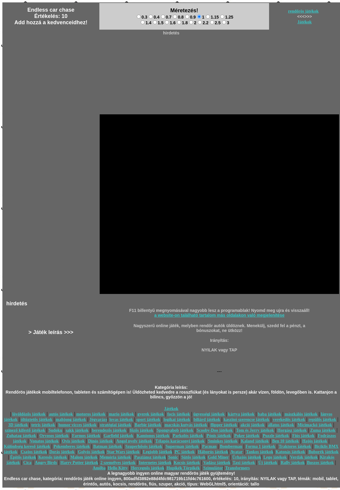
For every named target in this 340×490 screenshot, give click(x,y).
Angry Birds (46, 462)
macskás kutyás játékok (186, 425)
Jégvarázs (98, 419)
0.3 (142, 17)
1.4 (146, 22)
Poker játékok (246, 435)
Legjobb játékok (157, 452)
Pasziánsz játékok (150, 457)
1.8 (182, 22)
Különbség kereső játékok (27, 446)
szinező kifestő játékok (25, 430)
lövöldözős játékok (28, 414)
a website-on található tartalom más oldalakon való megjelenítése (219, 315)
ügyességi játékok (209, 414)
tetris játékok (43, 425)
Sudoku (55, 430)
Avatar (236, 452)
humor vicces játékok (77, 425)
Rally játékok (293, 462)
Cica (27, 462)
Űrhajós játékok (246, 457)
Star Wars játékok (123, 452)
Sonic (173, 457)
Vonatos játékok (44, 441)
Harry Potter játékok (79, 462)
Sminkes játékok (223, 441)
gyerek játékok (150, 414)
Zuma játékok (322, 430)
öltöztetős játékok (36, 419)
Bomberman (231, 446)
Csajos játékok (34, 452)
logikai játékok (176, 419)
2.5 (215, 22)
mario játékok (121, 414)
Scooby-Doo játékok (215, 430)
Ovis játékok (73, 441)
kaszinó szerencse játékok (246, 419)
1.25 (226, 17)
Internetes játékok (155, 462)
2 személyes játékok (117, 462)
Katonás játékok (290, 452)
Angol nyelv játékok (134, 441)
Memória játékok (115, 457)
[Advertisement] (171, 51)
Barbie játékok (148, 425)
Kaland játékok (255, 441)
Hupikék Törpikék (183, 468)
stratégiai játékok (115, 425)
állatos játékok (281, 425)
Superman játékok (182, 446)
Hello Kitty (118, 468)
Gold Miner (218, 457)
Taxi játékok (244, 462)
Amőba (99, 468)
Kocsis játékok (187, 462)
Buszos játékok (320, 462)
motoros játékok (90, 414)
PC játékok (184, 452)
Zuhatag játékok (21, 435)
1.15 (212, 17)
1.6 (170, 22)
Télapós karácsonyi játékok (179, 441)
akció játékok (252, 425)
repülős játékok (322, 419)
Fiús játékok (303, 435)
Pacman (209, 446)
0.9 (190, 17)
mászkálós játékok (301, 414)
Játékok (305, 22)
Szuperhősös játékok (143, 446)
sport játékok (148, 419)
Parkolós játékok (188, 435)
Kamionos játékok (153, 435)
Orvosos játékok (54, 435)
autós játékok (61, 414)
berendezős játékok (109, 430)
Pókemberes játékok (72, 446)
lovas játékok (121, 419)
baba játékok (269, 414)
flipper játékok (223, 425)
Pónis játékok (219, 435)
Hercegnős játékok (147, 468)
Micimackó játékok (315, 425)
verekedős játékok (289, 419)
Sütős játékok (193, 457)
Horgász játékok (292, 430)
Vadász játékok (216, 462)
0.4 (154, 17)
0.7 (166, 17)
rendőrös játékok (303, 11)
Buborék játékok (323, 452)
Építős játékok (23, 457)
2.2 (203, 22)
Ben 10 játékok (285, 441)
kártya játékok (241, 414)
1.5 (158, 22)
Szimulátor (213, 468)
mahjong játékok (71, 419)
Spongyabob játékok (175, 430)
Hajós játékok (314, 441)
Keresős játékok (52, 457)
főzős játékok (141, 430)
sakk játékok (77, 430)
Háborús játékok (213, 452)
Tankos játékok (260, 452)
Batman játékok (107, 446)
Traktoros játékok (295, 446)
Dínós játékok (100, 441)
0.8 (178, 17)
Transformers (237, 468)
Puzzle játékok (276, 435)
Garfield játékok (118, 435)
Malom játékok (84, 457)
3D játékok (18, 425)
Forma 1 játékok (261, 446)
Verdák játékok (304, 457)
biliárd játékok (207, 419)
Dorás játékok (62, 452)
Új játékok (267, 462)
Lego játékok (275, 457)
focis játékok (178, 414)
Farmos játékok (86, 435)
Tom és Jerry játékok (255, 430)
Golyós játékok (91, 452)
